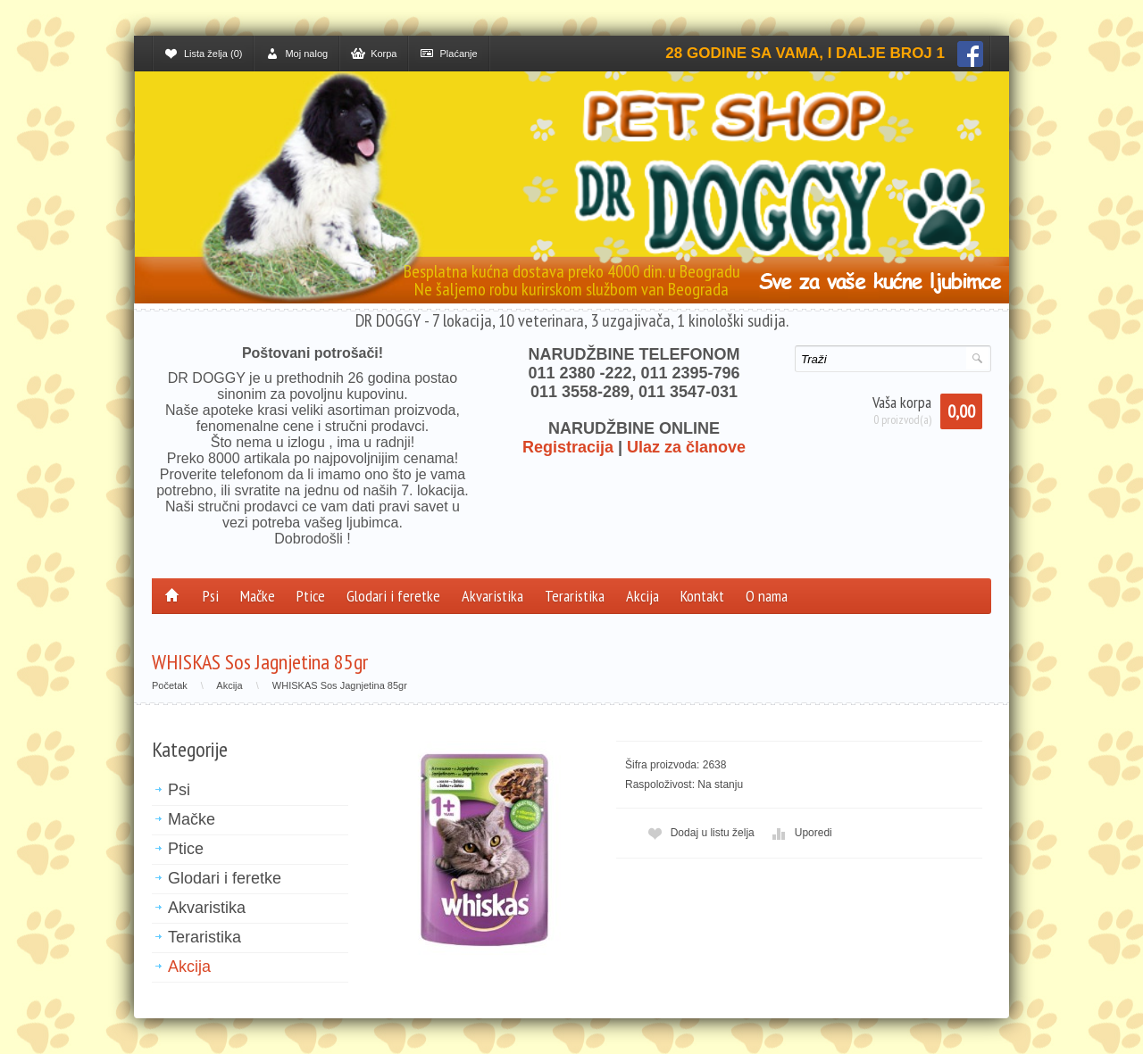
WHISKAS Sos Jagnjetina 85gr (339, 685)
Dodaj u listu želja (699, 833)
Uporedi (800, 833)
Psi (211, 595)
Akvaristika (492, 595)
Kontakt (702, 595)
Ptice (310, 595)
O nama (767, 595)
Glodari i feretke (393, 595)
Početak (170, 685)
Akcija (642, 595)
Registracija (567, 447)
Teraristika (575, 595)
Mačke (257, 595)
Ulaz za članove (686, 447)
